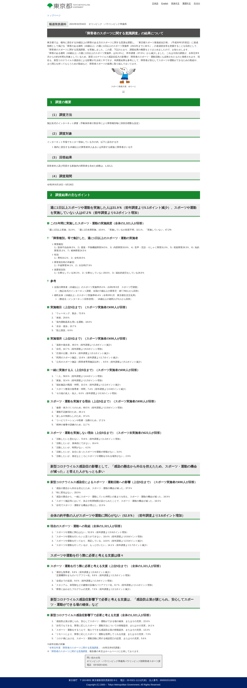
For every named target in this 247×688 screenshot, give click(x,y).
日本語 (155, 3)
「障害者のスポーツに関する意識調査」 (69, 651)
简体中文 (175, 3)
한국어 (197, 3)
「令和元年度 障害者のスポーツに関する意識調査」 (74, 647)
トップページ (54, 15)
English (164, 3)
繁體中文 (187, 3)
